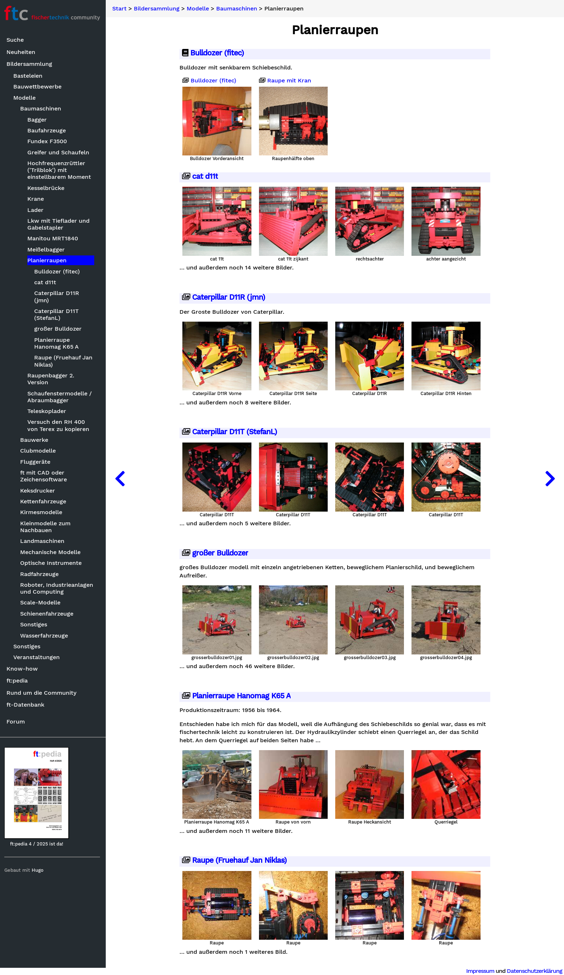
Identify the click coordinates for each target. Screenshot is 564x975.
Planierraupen (48, 260)
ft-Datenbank (27, 705)
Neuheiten (22, 52)
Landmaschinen (44, 541)
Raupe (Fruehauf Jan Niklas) (65, 361)
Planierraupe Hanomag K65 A (58, 343)
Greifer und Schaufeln (60, 152)
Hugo (39, 870)
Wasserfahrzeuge (46, 635)
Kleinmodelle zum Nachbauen (47, 527)
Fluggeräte (37, 461)
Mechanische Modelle (52, 552)
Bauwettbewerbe (39, 86)
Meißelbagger (47, 249)
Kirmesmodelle (43, 512)
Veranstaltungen (38, 657)
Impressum (480, 970)
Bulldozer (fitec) (58, 271)
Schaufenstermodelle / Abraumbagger (61, 397)
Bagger (38, 119)
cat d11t (47, 282)
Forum (17, 721)
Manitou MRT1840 (54, 238)
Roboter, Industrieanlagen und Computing (58, 588)
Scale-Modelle (42, 602)
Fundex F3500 (48, 141)
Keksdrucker (39, 490)
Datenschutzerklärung (534, 970)
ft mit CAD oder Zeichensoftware (45, 476)
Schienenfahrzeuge (48, 613)
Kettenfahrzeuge (45, 501)
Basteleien (29, 75)
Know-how (23, 668)
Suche (16, 40)
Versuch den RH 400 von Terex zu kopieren (60, 425)
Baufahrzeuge (48, 130)
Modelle (26, 97)
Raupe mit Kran (286, 80)
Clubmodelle (40, 451)
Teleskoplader (48, 411)
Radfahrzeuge (41, 574)
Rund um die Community (43, 692)
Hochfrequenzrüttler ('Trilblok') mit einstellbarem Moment (60, 170)
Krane (37, 198)
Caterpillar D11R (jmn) (58, 297)
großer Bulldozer (59, 329)
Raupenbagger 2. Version (52, 379)
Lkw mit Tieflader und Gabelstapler (60, 224)
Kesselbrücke (47, 188)
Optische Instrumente (52, 562)
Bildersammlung (31, 64)
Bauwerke (36, 439)
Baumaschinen (42, 108)
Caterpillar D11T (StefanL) (58, 314)
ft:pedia (18, 680)
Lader (37, 210)
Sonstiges (35, 624)
